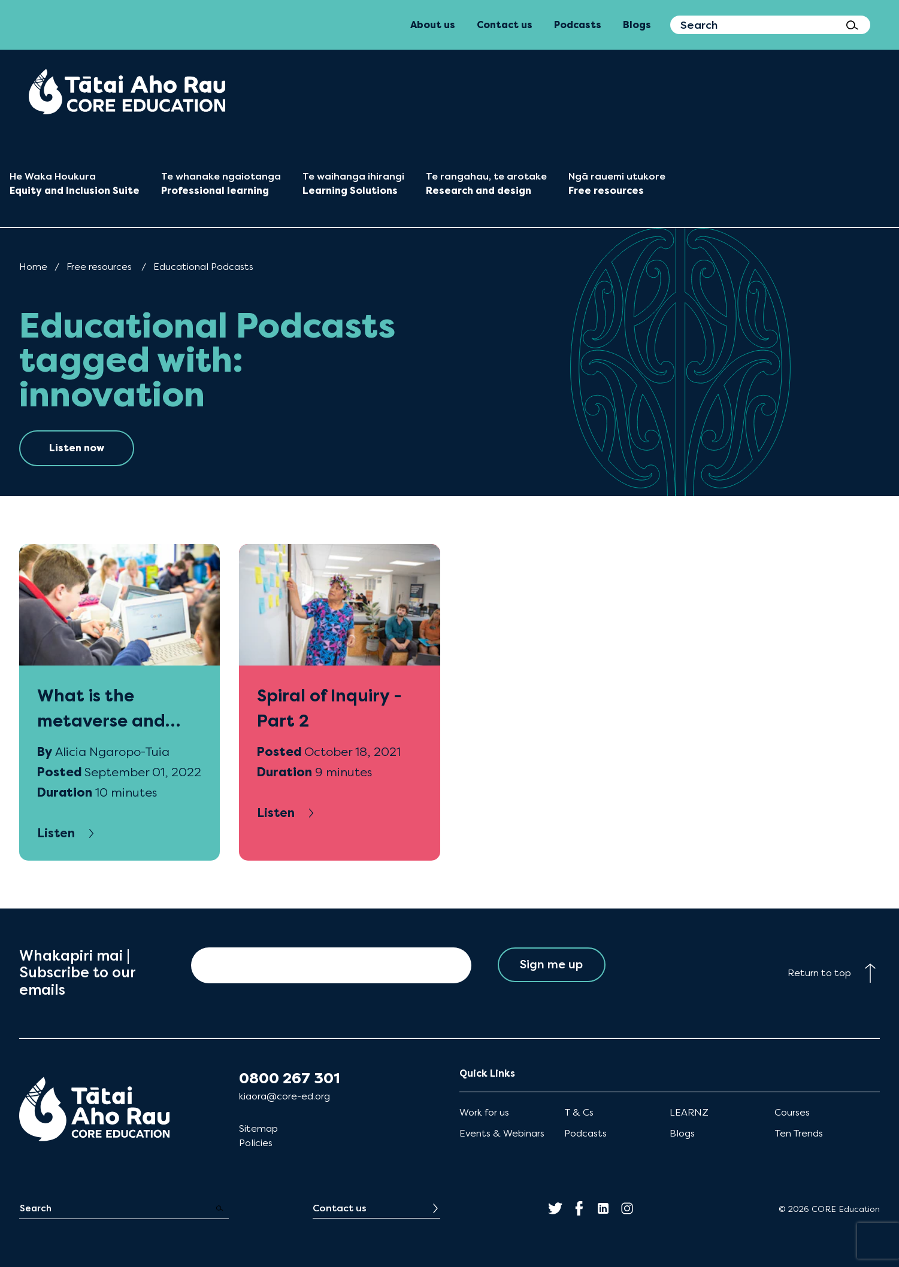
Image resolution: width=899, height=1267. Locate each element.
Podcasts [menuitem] (577, 25)
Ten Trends (798, 1133)
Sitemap (258, 1128)
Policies (256, 1142)
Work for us (484, 1112)
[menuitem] (127, 91)
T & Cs (579, 1112)
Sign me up (551, 965)
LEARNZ (689, 1112)
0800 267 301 (289, 1078)
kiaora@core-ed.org (284, 1096)
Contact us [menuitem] (504, 25)
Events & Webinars (501, 1133)
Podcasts (585, 1133)
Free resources (99, 266)
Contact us (340, 1208)
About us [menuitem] (432, 25)
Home (33, 266)
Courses (792, 1112)
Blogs (682, 1133)
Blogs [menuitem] (637, 25)
